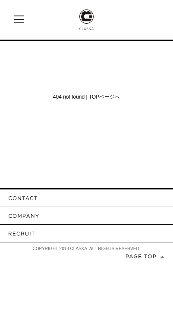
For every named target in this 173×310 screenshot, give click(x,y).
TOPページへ (104, 97)
